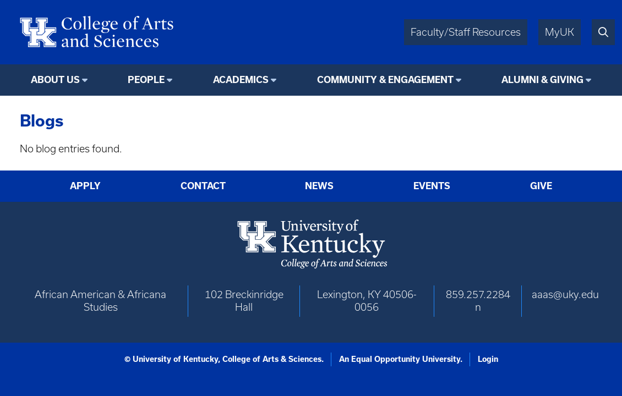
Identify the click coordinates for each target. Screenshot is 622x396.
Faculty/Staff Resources (466, 32)
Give (541, 185)
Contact (203, 185)
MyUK (559, 32)
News (319, 185)
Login (488, 359)
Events (431, 185)
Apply (85, 185)
